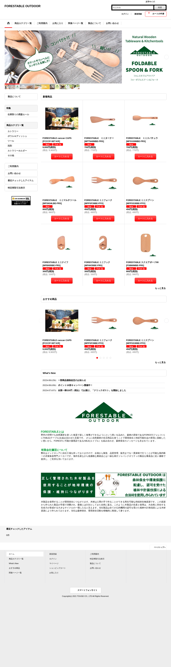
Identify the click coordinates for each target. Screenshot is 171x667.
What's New (14, 563)
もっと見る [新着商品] (160, 288)
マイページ (53, 563)
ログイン (125, 14)
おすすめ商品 (14, 568)
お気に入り (53, 573)
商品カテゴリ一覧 (16, 559)
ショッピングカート (57, 568)
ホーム (11, 554)
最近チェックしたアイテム (21, 180)
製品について (14, 96)
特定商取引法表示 (16, 188)
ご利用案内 (13, 166)
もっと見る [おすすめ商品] (160, 362)
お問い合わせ (14, 173)
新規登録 (138, 14)
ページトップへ (160, 547)
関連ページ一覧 (15, 573)
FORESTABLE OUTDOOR (23, 6)
